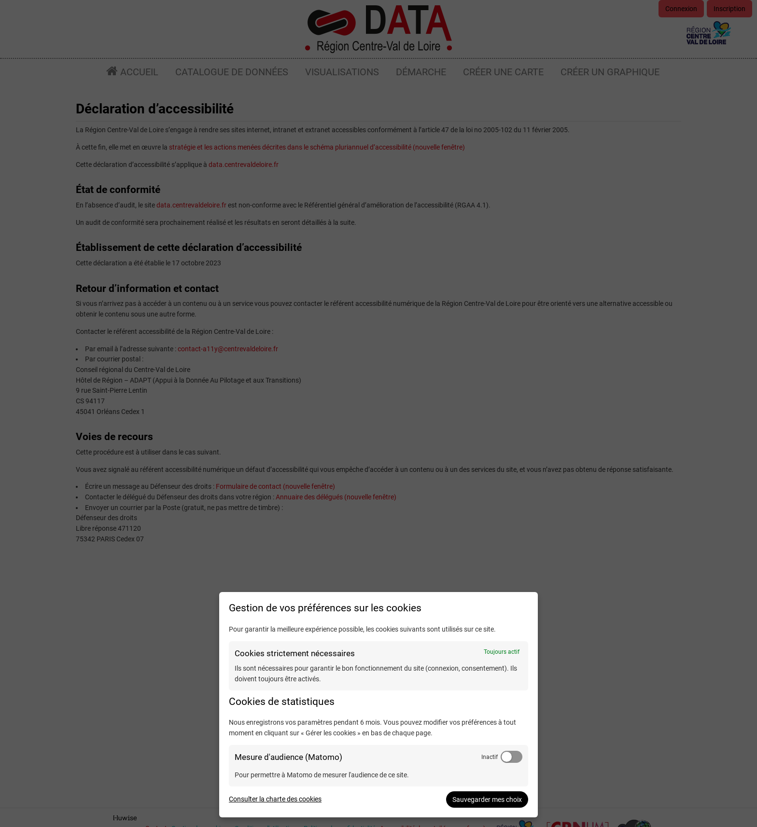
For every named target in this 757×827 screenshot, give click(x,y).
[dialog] (378, 704)
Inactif (489, 757)
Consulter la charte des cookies (275, 799)
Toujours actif (501, 651)
